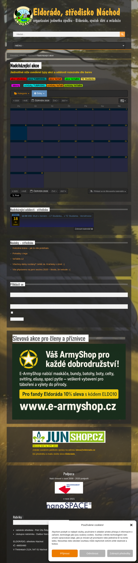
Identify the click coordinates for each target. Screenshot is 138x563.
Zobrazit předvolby (120, 553)
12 (92, 125)
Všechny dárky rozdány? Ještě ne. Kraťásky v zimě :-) (38, 264)
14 (126, 125)
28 (126, 157)
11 (76, 125)
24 (59, 157)
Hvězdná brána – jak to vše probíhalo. (31, 248)
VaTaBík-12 (18, 259)
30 (42, 173)
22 (25, 157)
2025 (16, 101)
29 (25, 173)
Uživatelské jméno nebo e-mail (25, 289)
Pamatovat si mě (22, 313)
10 (59, 125)
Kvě (25, 101)
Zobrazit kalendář (84, 229)
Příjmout (65, 553)
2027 (65, 101)
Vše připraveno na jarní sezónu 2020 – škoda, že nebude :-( (41, 269)
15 (25, 141)
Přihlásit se (17, 319)
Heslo (13, 301)
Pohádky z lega (20, 253)
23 (42, 157)
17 (59, 141)
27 (109, 157)
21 (126, 141)
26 (92, 157)
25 (76, 157)
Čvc (55, 101)
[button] (131, 525)
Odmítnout (92, 553)
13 (109, 125)
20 (109, 141)
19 (92, 141)
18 (76, 141)
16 (42, 141)
